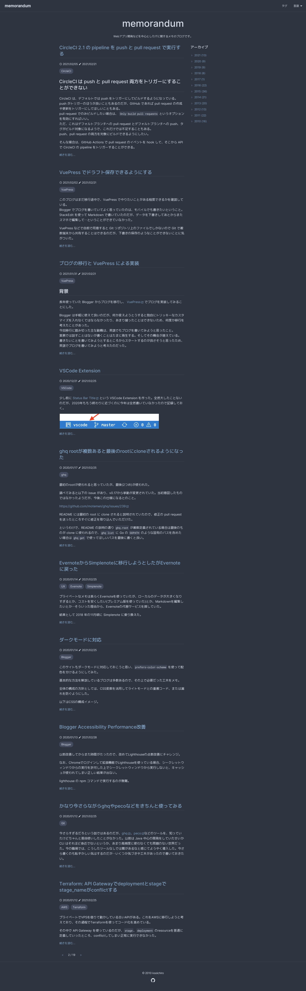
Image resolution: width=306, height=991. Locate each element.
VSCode (66, 388)
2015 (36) (200, 91)
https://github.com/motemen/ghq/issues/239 (94, 506)
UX (63, 586)
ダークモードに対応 (80, 640)
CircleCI (66, 71)
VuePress (67, 189)
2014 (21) (200, 97)
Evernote (76, 586)
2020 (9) (199, 61)
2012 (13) (200, 109)
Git (63, 823)
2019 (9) (199, 67)
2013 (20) (200, 103)
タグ (284, 5)
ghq (63, 474)
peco (139, 833)
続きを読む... (67, 154)
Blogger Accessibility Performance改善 (102, 727)
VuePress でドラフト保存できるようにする (105, 172)
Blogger (66, 657)
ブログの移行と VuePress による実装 (99, 263)
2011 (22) (200, 115)
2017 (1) (199, 79)
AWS (64, 907)
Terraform (79, 907)
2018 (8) (199, 73)
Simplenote (94, 586)
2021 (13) (200, 55)
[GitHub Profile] (153, 980)
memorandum (18, 6)
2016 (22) (200, 85)
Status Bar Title (86, 398)
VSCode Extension (79, 371)
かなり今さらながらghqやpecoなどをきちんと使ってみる (120, 806)
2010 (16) (200, 121)
